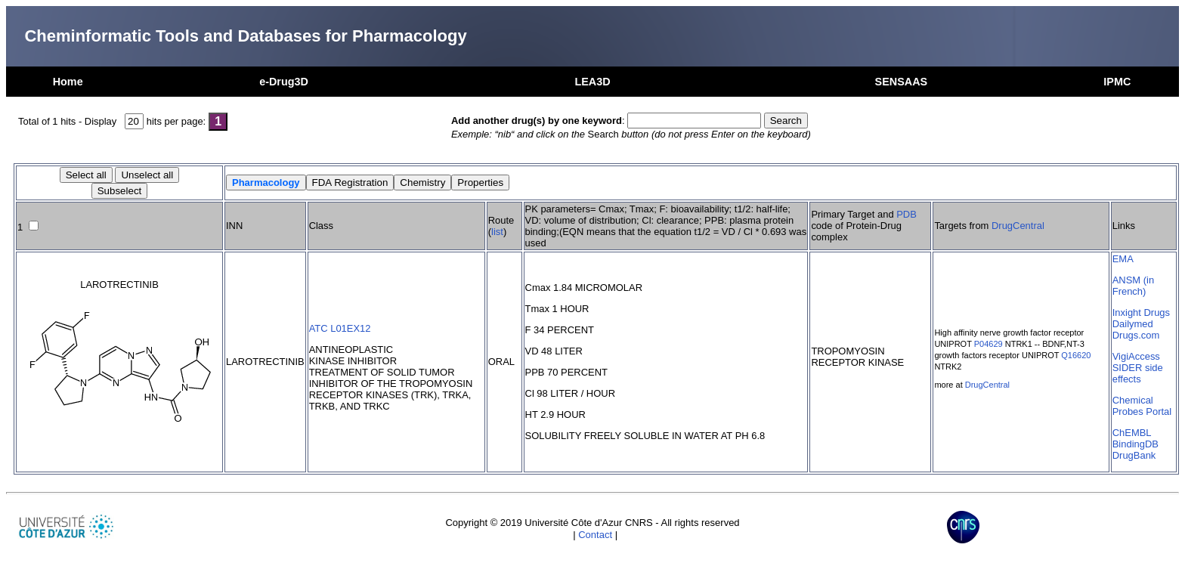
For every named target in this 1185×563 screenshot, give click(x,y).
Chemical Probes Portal (1141, 405)
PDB (906, 214)
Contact (595, 534)
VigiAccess (1136, 356)
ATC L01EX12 (340, 328)
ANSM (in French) (1133, 285)
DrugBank (1134, 455)
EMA (1123, 258)
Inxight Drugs (1141, 312)
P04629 (988, 343)
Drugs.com (1136, 335)
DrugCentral (1018, 225)
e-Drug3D (283, 82)
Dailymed (1132, 323)
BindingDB (1135, 444)
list (497, 231)
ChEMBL (1132, 432)
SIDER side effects (1137, 373)
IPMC (1117, 82)
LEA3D (592, 82)
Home (68, 82)
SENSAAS (901, 82)
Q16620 (1076, 355)
